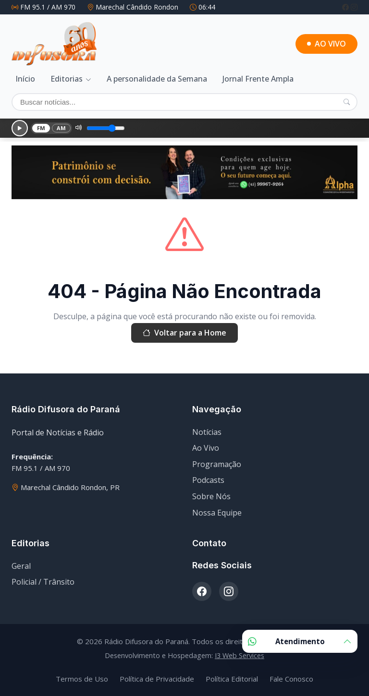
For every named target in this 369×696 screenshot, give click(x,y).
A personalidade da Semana (157, 78)
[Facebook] (346, 7)
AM (61, 128)
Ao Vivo (205, 448)
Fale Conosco (291, 679)
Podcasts (208, 480)
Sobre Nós (211, 496)
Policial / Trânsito (43, 581)
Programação (216, 464)
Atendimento (300, 641)
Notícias (206, 432)
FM (41, 128)
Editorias (66, 78)
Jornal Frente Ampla (258, 78)
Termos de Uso (82, 679)
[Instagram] (354, 7)
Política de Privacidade (157, 679)
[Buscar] (184, 102)
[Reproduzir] (20, 128)
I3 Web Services (239, 655)
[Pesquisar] (347, 102)
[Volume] (105, 128)
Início (25, 78)
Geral (21, 566)
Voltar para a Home (184, 333)
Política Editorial (232, 679)
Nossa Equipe (217, 512)
